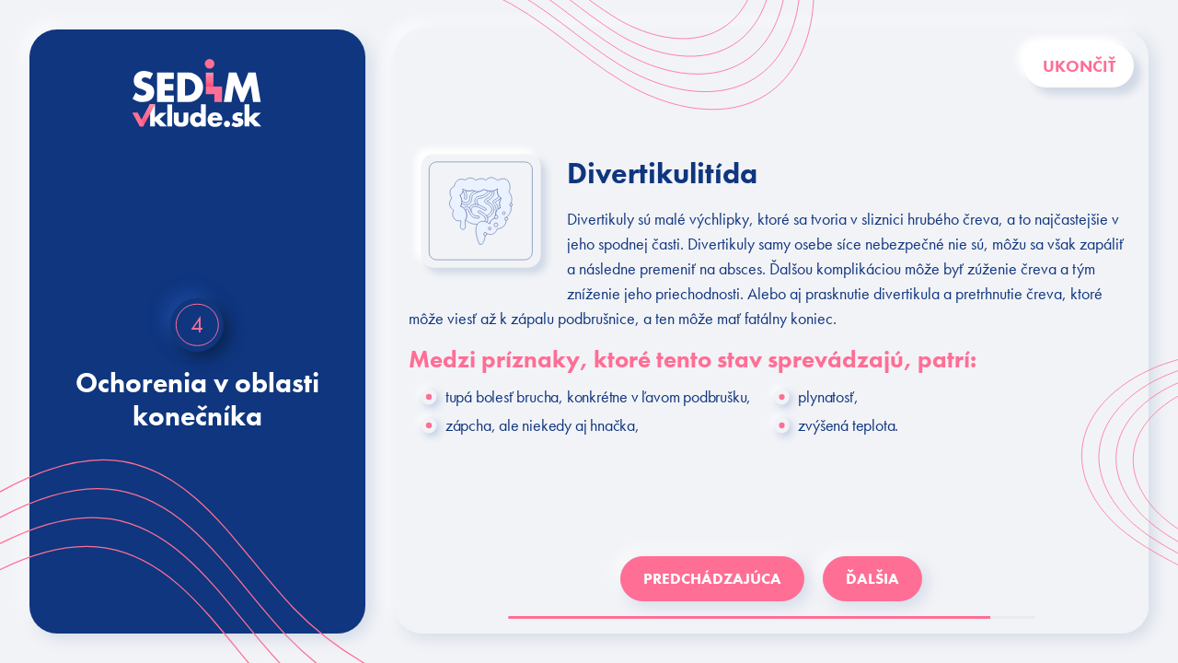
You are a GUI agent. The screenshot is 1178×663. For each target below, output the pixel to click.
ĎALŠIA (872, 578)
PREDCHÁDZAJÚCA (712, 578)
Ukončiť (1079, 65)
